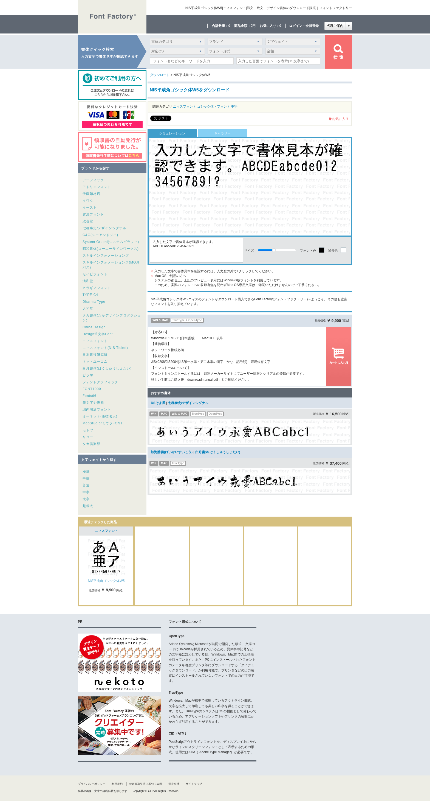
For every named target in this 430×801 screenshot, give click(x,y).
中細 (86, 478)
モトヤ (88, 430)
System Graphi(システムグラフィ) (111, 242)
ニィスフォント (95, 341)
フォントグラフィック (100, 382)
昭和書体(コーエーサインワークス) (111, 249)
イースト (90, 207)
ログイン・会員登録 (304, 26)
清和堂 (88, 281)
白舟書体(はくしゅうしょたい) (107, 368)
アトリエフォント (97, 187)
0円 (253, 26)
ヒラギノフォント (97, 288)
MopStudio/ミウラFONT (103, 423)
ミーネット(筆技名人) (100, 416)
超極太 (88, 506)
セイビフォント (95, 274)
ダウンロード (160, 75)
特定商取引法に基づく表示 (145, 783)
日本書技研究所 (95, 355)
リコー (88, 437)
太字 (86, 499)
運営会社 (173, 783)
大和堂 (88, 308)
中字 (86, 492)
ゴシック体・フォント (213, 106)
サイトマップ (194, 783)
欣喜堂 (88, 221)
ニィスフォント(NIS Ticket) (105, 348)
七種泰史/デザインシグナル (104, 228)
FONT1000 (92, 389)
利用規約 (117, 783)
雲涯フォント (93, 214)
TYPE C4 (90, 295)
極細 (86, 472)
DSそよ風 (158, 403)
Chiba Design (94, 327)
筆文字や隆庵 (93, 403)
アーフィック (93, 180)
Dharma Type (94, 302)
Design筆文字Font (98, 334)
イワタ (88, 201)
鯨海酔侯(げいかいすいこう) (172, 452)
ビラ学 (88, 375)
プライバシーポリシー (91, 783)
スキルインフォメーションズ (106, 255)
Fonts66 (89, 396)
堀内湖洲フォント (97, 409)
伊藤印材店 (91, 194)
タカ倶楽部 (91, 444)
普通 (86, 485)
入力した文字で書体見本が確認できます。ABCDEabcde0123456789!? (196, 250)
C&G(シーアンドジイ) (100, 235)
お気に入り (340, 119)
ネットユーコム (95, 361)
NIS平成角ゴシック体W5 (106, 581)
